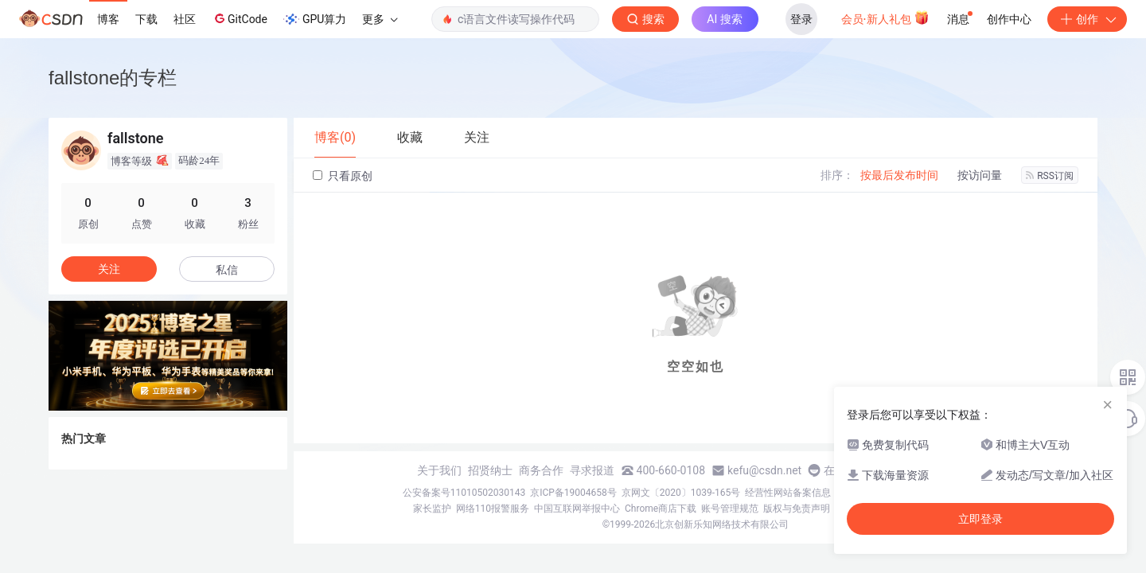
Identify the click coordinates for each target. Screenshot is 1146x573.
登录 (801, 19)
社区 (184, 19)
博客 (108, 19)
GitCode (239, 18)
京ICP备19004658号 (573, 492)
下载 (146, 19)
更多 (379, 19)
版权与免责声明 (796, 508)
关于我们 (439, 470)
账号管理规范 (729, 508)
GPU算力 (314, 19)
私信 (227, 269)
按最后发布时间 (899, 175)
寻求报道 (592, 470)
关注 (109, 269)
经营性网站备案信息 (788, 492)
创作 (1087, 19)
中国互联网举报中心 (577, 508)
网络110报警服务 (492, 508)
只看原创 (342, 176)
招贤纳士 (490, 470)
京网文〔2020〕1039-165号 (681, 492)
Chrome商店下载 (660, 508)
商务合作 (541, 470)
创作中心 (1009, 19)
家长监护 (432, 508)
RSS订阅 (1050, 175)
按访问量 (979, 175)
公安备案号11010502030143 (464, 492)
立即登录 (980, 519)
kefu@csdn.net (764, 470)
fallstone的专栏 (113, 77)
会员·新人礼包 (885, 17)
